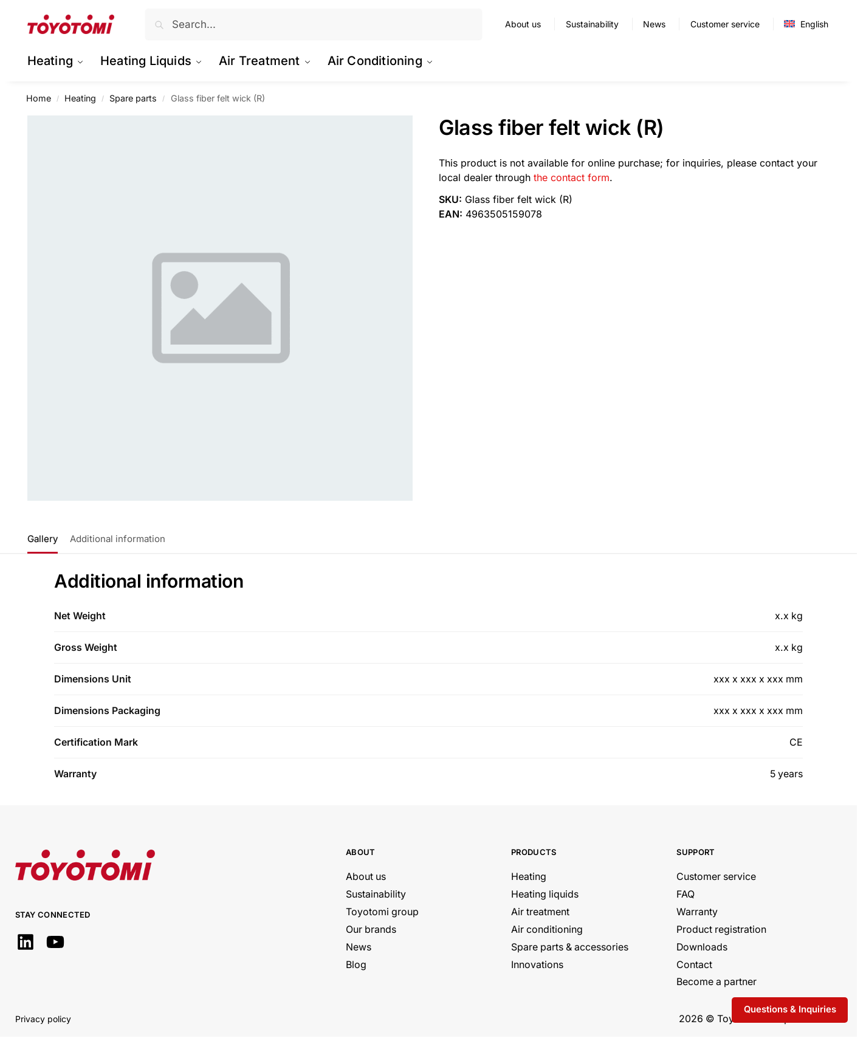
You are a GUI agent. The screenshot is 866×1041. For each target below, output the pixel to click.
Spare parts (133, 98)
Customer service (725, 24)
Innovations (537, 965)
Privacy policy (43, 1019)
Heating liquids (545, 894)
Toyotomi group (382, 912)
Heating (80, 98)
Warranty (697, 912)
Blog (356, 965)
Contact (694, 965)
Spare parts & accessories (569, 947)
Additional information (117, 539)
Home (38, 98)
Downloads (701, 947)
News (654, 24)
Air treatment (540, 912)
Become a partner (716, 982)
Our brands (371, 929)
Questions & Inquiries (790, 1009)
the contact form (572, 177)
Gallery (42, 539)
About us (523, 24)
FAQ (685, 894)
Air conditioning (547, 929)
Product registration (721, 929)
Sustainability (592, 24)
